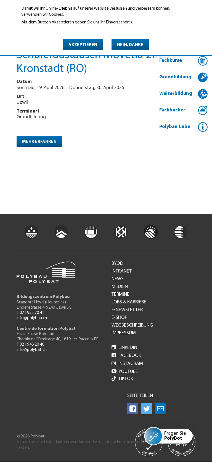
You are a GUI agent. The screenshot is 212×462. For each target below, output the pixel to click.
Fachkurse (170, 60)
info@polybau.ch (32, 318)
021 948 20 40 (32, 344)
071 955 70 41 (32, 313)
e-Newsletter (127, 310)
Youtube (125, 371)
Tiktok (122, 379)
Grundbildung (175, 77)
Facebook (126, 355)
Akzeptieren (82, 45)
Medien (120, 286)
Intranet (122, 271)
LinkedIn (124, 347)
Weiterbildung (175, 93)
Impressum (124, 333)
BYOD (117, 263)
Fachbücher (172, 110)
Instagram (127, 363)
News (118, 279)
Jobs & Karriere (129, 302)
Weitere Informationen (45, 30)
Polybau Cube (174, 126)
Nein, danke (130, 45)
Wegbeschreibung (132, 325)
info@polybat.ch (32, 350)
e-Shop (119, 317)
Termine (120, 294)
